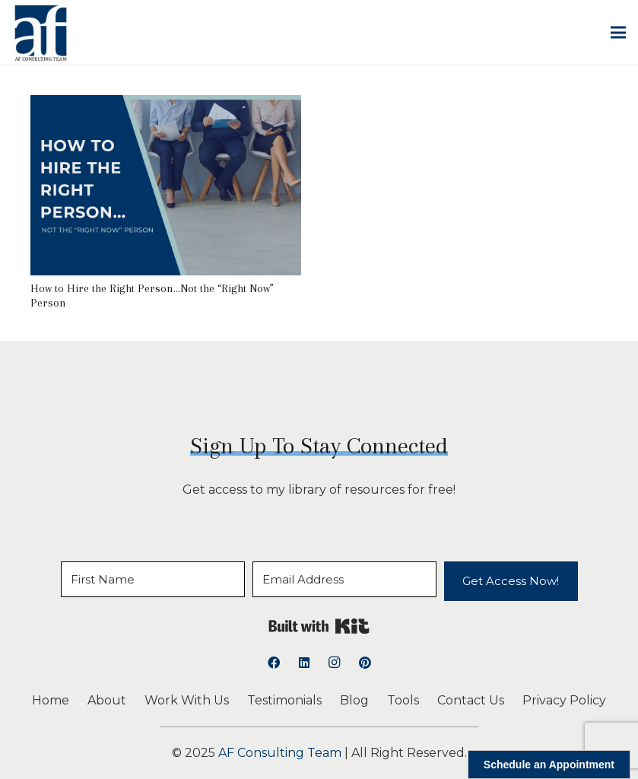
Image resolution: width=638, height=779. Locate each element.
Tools (403, 700)
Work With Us (186, 700)
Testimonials (284, 700)
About (106, 700)
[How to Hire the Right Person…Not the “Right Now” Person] (165, 105)
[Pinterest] (365, 662)
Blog (354, 700)
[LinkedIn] (304, 662)
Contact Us (470, 700)
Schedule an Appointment (549, 764)
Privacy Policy (564, 700)
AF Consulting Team (279, 753)
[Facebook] (274, 662)
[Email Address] (344, 579)
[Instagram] (334, 662)
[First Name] (153, 579)
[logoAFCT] (40, 32)
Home (50, 700)
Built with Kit (319, 626)
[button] (618, 33)
